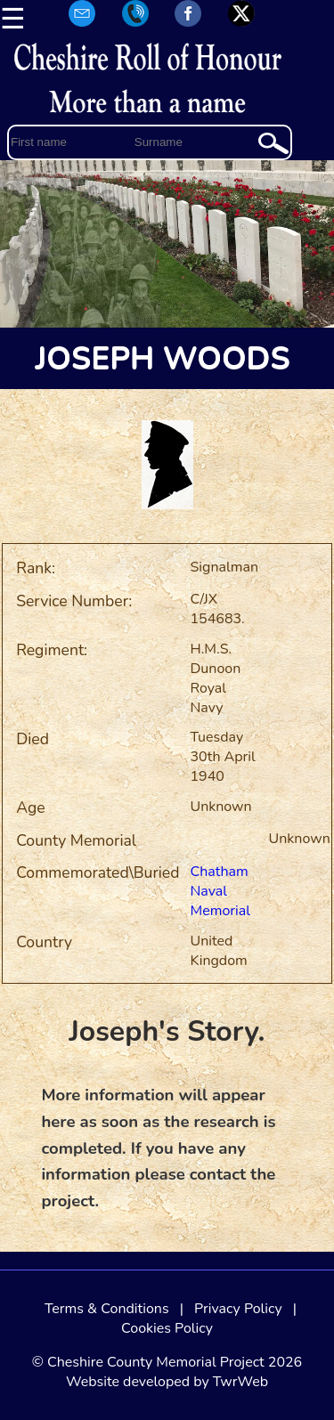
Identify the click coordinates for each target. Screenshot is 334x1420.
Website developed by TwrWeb (167, 1382)
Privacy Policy (238, 1309)
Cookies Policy (167, 1328)
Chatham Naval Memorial (220, 891)
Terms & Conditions (107, 1309)
